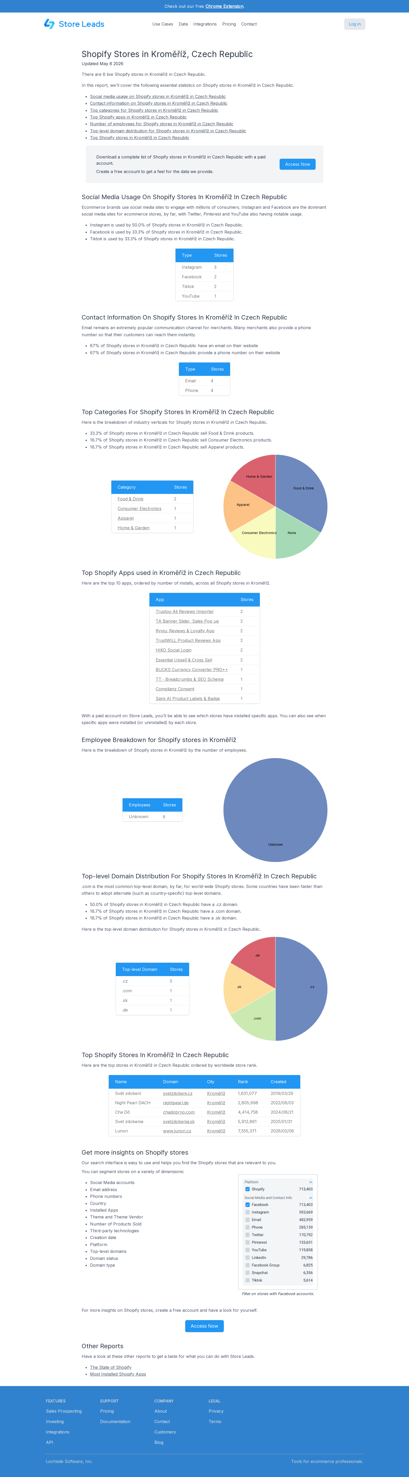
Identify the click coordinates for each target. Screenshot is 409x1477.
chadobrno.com (179, 1112)
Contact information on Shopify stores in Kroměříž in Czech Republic (158, 103)
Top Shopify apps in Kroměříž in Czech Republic (138, 117)
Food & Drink (130, 498)
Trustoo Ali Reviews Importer (185, 611)
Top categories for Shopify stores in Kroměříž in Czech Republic (154, 110)
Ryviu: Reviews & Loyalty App (185, 630)
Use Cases (162, 24)
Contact (249, 24)
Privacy (216, 1411)
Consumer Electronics (139, 508)
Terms (215, 1421)
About (160, 1411)
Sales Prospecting (64, 1411)
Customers (165, 1432)
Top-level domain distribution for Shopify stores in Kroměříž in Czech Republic (168, 130)
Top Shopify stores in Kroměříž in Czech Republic (139, 137)
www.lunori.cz (177, 1130)
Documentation (115, 1421)
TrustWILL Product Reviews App (188, 640)
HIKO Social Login (173, 650)
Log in (355, 24)
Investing (55, 1421)
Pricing (229, 24)
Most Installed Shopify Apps (118, 1374)
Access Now (297, 164)
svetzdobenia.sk (179, 1121)
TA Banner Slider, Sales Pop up (187, 621)
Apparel (126, 518)
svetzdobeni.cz (178, 1093)
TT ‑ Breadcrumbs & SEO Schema (190, 679)
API (49, 1442)
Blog (158, 1442)
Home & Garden (133, 527)
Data (183, 24)
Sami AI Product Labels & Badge (188, 698)
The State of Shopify (110, 1367)
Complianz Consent (175, 688)
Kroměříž (216, 1093)
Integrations (205, 24)
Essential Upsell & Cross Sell (184, 660)
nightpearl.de (176, 1102)
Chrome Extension (224, 6)
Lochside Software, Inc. (69, 1461)
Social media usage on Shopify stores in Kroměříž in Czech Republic (158, 96)
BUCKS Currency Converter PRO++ (192, 669)
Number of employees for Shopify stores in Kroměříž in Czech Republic (161, 123)
